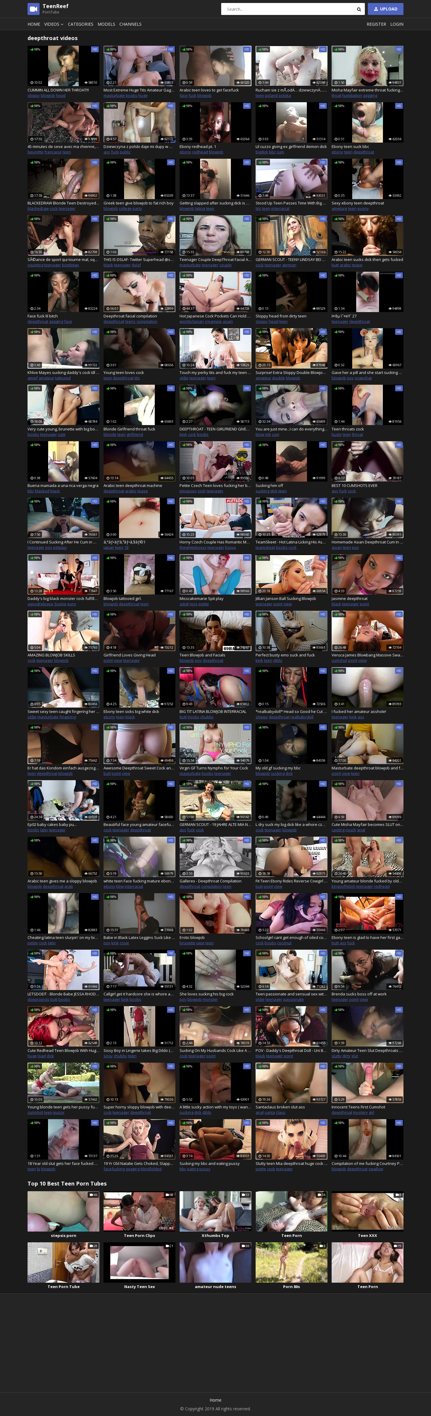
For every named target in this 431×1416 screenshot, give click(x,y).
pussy (58, 1112)
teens (130, 321)
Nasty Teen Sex (139, 1286)
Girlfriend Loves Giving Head (130, 655)
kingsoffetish (343, 886)
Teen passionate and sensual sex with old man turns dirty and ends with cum (291, 994)
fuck (192, 95)
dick (273, 491)
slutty (337, 1055)
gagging (370, 95)
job (268, 434)
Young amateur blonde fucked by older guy (367, 881)
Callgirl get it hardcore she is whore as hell (139, 994)
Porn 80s (291, 1286)
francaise (53, 152)
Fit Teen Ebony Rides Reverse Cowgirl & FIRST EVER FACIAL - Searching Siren (291, 881)
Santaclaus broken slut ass (280, 1107)
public (125, 152)
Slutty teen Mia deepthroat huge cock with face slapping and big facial (291, 1163)
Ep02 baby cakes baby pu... (52, 824)
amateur (46, 378)
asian (228, 321)
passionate (293, 999)
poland (271, 95)
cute (62, 434)
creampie (213, 321)
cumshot (339, 660)
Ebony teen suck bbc (350, 146)
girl (371, 1112)
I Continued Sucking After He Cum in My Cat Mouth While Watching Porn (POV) (63, 542)
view (287, 604)
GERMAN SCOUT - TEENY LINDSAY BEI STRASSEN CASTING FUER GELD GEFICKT (291, 259)
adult (184, 604)
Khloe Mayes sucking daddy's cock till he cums (63, 372)
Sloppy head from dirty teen (281, 316)
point (278, 604)
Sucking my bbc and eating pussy (210, 1163)
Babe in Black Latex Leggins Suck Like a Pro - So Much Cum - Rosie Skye (139, 937)
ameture (339, 208)
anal (361, 830)
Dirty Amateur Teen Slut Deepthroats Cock (367, 1050)
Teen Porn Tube (64, 1286)
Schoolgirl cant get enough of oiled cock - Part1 (291, 937)
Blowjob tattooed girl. (123, 598)
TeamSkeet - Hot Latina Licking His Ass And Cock (291, 542)
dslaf (136, 265)
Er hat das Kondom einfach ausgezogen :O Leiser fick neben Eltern (63, 768)
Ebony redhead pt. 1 (198, 146)
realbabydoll (301, 717)
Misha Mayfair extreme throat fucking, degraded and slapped (367, 90)
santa (270, 1112)
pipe (200, 942)
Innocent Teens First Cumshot (358, 1107)
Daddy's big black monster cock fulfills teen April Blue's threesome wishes (63, 598)
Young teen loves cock (124, 372)
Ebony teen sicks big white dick (131, 711)
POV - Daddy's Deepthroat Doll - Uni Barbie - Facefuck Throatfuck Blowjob (291, 1050)
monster (210, 999)
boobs (131, 95)
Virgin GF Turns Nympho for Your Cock (214, 768)
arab (68, 886)
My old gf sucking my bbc (278, 768)
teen (260, 95)
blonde (110, 434)
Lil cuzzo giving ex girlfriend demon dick (291, 146)
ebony (185, 152)
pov (350, 378)
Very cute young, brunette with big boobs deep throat (63, 429)
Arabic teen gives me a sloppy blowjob (62, 881)
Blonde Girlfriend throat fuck (129, 429)
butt (335, 265)
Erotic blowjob (192, 937)
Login (396, 24)
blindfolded (151, 1168)
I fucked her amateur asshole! (359, 711)
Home (34, 24)
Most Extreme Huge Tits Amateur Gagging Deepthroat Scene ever (139, 90)
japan (109, 547)
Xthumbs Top (215, 1235)
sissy (108, 1055)
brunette (187, 942)
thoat (336, 95)
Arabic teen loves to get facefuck (209, 90)
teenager (67, 208)
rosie (124, 942)
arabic (345, 265)
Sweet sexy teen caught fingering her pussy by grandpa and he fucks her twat (63, 711)
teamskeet (265, 547)
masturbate (114, 95)
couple (225, 265)
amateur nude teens (215, 1286)
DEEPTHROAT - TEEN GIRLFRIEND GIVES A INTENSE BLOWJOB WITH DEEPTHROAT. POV (215, 429)
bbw (120, 886)
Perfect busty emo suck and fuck (285, 655)
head (61, 95)
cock (54, 208)
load (42, 1055)
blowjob (48, 95)
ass (107, 152)
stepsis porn (63, 1235)
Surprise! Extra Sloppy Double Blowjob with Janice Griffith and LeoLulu (291, 372)
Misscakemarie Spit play (202, 598)
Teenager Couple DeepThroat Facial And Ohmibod (215, 259)
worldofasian (192, 321)
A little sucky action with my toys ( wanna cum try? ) (215, 1107)
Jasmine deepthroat (350, 598)
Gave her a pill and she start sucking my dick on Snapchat (367, 372)
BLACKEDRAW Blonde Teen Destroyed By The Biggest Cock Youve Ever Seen (63, 203)
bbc (272, 152)
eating (192, 1168)
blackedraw (38, 208)
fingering (68, 717)
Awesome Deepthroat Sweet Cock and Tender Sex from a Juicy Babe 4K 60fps (139, 768)
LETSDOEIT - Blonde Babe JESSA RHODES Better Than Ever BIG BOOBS (63, 994)
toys (194, 604)
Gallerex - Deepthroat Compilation (211, 881)
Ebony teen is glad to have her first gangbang (367, 937)
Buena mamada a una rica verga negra (63, 485)
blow (260, 434)
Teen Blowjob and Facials (202, 655)
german (289, 265)
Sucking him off (269, 485)
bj (38, 1168)
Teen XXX (367, 1235)
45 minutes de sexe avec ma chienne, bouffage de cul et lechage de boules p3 (63, 146)
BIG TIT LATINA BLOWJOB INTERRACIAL (213, 711)
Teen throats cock (348, 429)
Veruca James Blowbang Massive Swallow (367, 655)
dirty (346, 1055)
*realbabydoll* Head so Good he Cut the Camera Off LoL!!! (291, 711)
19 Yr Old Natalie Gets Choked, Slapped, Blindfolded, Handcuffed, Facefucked (139, 1163)
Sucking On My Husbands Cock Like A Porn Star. (215, 1050)
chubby (207, 717)
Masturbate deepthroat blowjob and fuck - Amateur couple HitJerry (367, 768)
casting (338, 830)
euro (71, 604)
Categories (80, 24)
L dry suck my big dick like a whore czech (291, 824)
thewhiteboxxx (193, 547)
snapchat (363, 378)
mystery (360, 1112)
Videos (54, 24)
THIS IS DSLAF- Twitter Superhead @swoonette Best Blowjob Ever (139, 259)
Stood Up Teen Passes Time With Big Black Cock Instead (291, 203)
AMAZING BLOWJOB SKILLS (51, 655)
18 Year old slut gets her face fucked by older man (63, 1163)
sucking (262, 491)
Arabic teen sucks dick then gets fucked (367, 259)
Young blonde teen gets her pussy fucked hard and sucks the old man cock (63, 1107)
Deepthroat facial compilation (130, 316)
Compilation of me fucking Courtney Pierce (367, 1163)
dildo (277, 660)
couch (350, 830)
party (137, 208)
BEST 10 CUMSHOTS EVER (354, 485)
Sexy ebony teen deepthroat (358, 203)
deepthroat (363, 152)
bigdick (262, 152)
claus (281, 1112)
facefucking (114, 1168)
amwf (33, 378)
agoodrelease (40, 604)
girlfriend (135, 434)
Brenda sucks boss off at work (359, 994)
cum (280, 152)
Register (376, 24)
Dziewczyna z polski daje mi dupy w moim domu (139, 146)
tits (258, 208)
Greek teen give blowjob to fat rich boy (139, 203)
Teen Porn (291, 1235)
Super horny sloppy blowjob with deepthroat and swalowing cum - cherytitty (139, 1107)
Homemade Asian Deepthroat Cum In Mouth (367, 542)
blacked (42, 491)
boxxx (230, 547)
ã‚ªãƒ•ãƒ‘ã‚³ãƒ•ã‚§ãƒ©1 (124, 542)
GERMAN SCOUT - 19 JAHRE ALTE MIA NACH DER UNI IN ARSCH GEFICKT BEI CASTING (215, 824)
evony (363, 208)
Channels (130, 24)
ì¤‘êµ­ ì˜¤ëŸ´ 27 (344, 316)
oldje (184, 378)
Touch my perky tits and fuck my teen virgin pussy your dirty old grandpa (215, 372)
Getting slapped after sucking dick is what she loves (215, 203)
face (184, 95)
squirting (35, 265)
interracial (280, 208)
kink (183, 434)
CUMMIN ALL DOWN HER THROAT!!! (58, 90)
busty (337, 434)
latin (44, 830)
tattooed (63, 378)
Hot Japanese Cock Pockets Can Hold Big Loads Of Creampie (215, 316)
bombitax (70, 265)
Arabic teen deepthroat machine (133, 485)
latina (200, 208)
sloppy (34, 95)
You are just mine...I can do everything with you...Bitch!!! (291, 429)
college (125, 208)
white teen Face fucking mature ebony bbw (139, 881)
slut (354, 1055)
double (278, 378)
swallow (375, 1168)
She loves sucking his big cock (207, 994)
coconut (284, 942)
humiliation (352, 95)
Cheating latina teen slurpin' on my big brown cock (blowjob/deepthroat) (63, 937)
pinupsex (188, 491)
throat (357, 434)
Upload (385, 9)
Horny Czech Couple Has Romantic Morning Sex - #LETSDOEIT (215, 542)
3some (60, 604)
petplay (60, 547)
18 (126, 547)
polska (285, 95)
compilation (146, 321)
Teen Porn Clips (139, 1235)
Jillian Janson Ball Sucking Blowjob (286, 598)
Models (106, 24)
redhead (200, 152)
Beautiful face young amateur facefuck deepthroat (139, 824)
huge (143, 95)
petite (203, 604)
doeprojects (38, 999)
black (108, 265)
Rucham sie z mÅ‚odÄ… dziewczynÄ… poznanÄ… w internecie (291, 90)
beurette (35, 152)
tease (357, 265)
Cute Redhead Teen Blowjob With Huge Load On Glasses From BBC (63, 1050)
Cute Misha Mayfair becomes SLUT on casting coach (367, 824)
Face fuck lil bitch (43, 316)
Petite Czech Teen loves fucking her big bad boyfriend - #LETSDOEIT (215, 485)
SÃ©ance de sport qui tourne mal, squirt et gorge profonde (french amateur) (63, 259)
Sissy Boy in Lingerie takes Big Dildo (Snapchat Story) (139, 1050)
